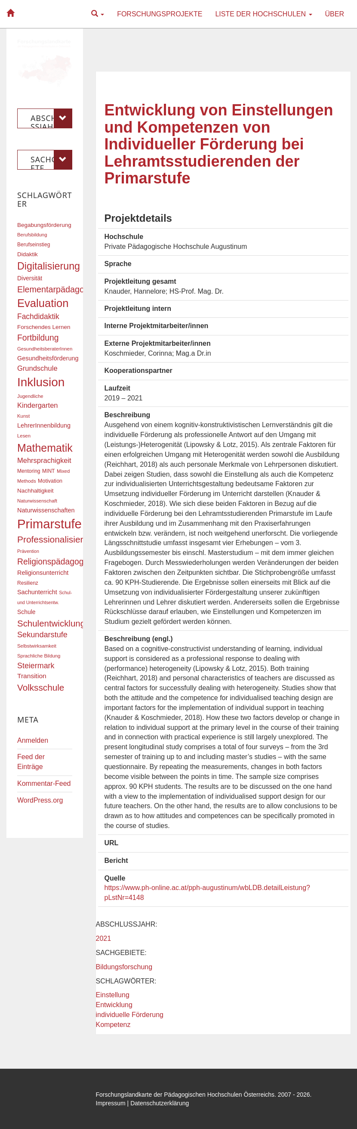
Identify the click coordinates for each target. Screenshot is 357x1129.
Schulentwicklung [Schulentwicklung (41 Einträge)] (51, 623)
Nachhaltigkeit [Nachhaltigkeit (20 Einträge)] (35, 490)
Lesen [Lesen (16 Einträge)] (24, 435)
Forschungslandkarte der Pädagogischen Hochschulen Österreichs (185, 1094)
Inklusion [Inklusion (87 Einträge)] (41, 382)
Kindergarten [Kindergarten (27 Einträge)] (37, 405)
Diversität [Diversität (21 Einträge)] (29, 278)
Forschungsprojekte (159, 14)
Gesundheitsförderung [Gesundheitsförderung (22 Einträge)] (47, 358)
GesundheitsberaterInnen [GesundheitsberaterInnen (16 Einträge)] (44, 348)
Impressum (111, 1103)
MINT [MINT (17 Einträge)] (48, 471)
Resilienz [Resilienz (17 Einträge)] (27, 583)
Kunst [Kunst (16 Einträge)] (23, 416)
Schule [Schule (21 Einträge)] (26, 611)
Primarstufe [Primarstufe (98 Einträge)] (49, 524)
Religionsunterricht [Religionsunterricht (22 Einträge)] (42, 572)
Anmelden (32, 740)
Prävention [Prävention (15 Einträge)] (28, 551)
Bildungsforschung (124, 967)
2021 (103, 938)
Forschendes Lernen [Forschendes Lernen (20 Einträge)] (43, 327)
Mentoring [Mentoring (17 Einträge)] (28, 471)
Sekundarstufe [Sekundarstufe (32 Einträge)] (42, 634)
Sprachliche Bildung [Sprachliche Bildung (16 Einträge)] (38, 655)
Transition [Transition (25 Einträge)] (31, 675)
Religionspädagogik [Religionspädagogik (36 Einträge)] (53, 561)
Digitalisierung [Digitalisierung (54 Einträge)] (48, 266)
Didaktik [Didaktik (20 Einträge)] (27, 254)
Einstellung (112, 995)
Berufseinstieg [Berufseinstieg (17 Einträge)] (33, 245)
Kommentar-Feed (44, 783)
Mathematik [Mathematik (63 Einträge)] (45, 448)
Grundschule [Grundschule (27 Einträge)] (37, 368)
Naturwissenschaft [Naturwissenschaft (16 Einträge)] (37, 500)
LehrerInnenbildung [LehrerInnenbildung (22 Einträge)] (44, 425)
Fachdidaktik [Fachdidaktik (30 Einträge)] (38, 316)
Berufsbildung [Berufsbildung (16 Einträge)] (32, 234)
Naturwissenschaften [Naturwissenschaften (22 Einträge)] (46, 510)
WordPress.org (40, 800)
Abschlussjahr (51, 118)
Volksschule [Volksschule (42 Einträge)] (40, 687)
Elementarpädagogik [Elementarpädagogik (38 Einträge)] (56, 289)
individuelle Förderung (129, 1014)
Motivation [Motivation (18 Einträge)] (50, 481)
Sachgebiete (51, 160)
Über (334, 14)
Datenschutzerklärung (159, 1103)
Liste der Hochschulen (263, 14)
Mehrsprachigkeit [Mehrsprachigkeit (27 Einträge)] (44, 460)
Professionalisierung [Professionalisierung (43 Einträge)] (57, 539)
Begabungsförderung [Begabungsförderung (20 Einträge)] (44, 225)
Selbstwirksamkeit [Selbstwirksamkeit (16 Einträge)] (36, 645)
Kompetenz (113, 1024)
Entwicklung (114, 1004)
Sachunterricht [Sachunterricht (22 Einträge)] (37, 592)
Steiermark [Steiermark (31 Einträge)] (36, 665)
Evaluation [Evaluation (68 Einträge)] (43, 303)
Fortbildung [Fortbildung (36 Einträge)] (37, 337)
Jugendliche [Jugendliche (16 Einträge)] (30, 396)
